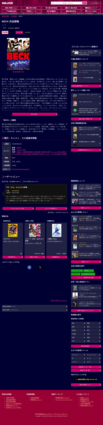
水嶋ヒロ (20, 152)
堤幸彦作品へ (12, 257)
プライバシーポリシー (61, 414)
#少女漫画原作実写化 (87, 274)
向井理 (48, 152)
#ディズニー (75, 274)
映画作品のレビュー (12, 405)
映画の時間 (5, 16)
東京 (73, 323)
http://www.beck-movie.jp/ (20, 169)
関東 (88, 323)
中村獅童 (64, 154)
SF (72, 358)
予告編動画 (51, 11)
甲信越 (74, 334)
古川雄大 (23, 154)
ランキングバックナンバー (64, 400)
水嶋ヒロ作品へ (34, 257)
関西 (73, 327)
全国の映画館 (35, 398)
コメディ (74, 362)
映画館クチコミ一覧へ (85, 367)
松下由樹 (57, 154)
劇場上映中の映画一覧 (85, 119)
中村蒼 (43, 152)
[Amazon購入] (18, 71)
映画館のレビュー (36, 400)
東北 (88, 330)
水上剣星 (17, 154)
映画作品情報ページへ (9, 306)
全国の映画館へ (85, 346)
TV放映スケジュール (86, 401)
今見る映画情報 (85, 403)
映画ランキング (91, 8)
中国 (73, 337)
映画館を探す (11, 11)
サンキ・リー (49, 154)
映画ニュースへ (85, 208)
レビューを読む (91, 11)
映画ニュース (31, 11)
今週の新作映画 (51, 8)
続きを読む (34, 114)
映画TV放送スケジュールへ (85, 310)
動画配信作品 (71, 11)
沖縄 (88, 341)
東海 (88, 327)
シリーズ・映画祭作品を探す (85, 277)
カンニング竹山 (56, 152)
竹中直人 (41, 154)
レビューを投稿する (51, 208)
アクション (75, 355)
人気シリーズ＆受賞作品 (13, 403)
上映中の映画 (31, 8)
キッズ (89, 358)
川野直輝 (35, 154)
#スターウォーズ (76, 270)
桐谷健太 (31, 152)
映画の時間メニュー (11, 8)
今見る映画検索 (94, 3)
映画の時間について (85, 385)
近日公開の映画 (71, 8)
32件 (14, 28)
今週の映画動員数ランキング (79, 86)
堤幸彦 (19, 148)
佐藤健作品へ (56, 257)
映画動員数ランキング (63, 398)
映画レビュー (85, 261)
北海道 (74, 330)
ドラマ (4, 28)
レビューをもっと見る (17, 208)
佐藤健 (25, 152)
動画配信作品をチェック (85, 150)
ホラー (89, 362)
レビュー (18, 32)
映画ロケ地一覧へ (85, 370)
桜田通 (29, 154)
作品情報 (14, 16)
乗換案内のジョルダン (45, 414)
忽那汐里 (37, 152)
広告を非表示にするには (58, 300)
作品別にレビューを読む (13, 407)
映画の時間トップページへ (10, 310)
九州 (73, 341)
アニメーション (91, 355)
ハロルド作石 (21, 150)
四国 (88, 337)
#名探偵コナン (88, 270)
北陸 (88, 334)
